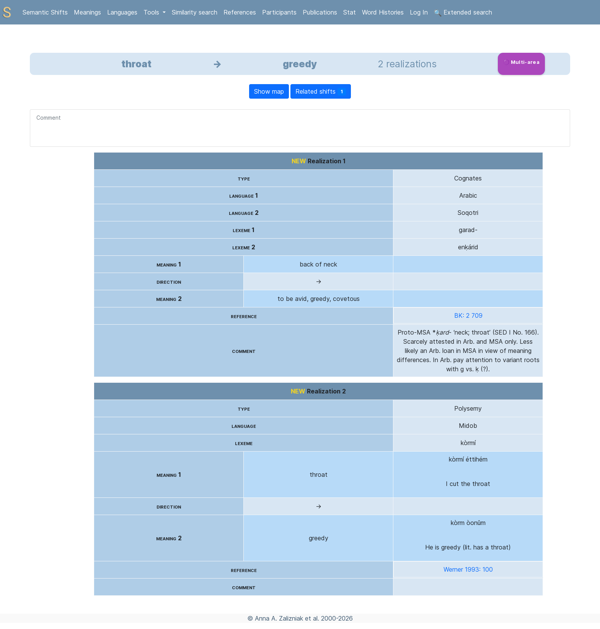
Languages (122, 12)
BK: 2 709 (468, 315)
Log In (419, 12)
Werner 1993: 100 (468, 569)
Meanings (87, 12)
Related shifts (320, 92)
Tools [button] (152, 12)
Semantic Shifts (45, 12)
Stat (349, 12)
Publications (320, 12)
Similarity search (194, 12)
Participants (279, 12)
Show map (269, 91)
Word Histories (383, 12)
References (239, 12)
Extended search (463, 12)
